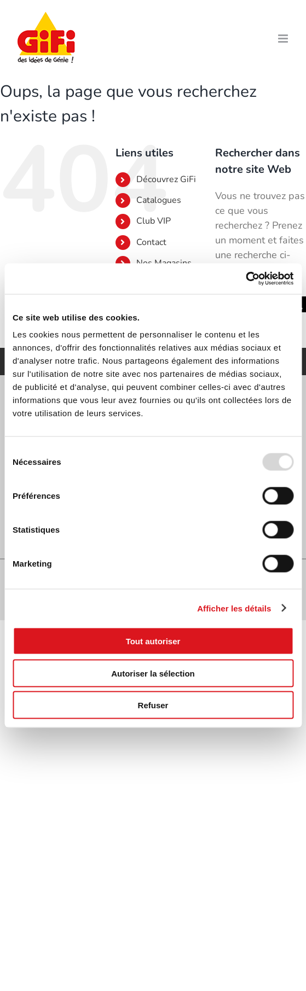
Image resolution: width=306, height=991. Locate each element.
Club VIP (153, 221)
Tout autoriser (153, 641)
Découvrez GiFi (166, 179)
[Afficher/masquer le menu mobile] (284, 38)
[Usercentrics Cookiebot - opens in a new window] (245, 279)
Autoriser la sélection (153, 673)
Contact (151, 242)
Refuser (153, 705)
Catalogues (158, 200)
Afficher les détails (234, 608)
